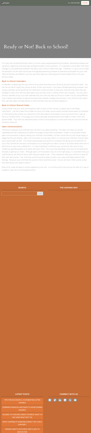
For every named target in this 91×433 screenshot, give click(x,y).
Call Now (85, 3)
